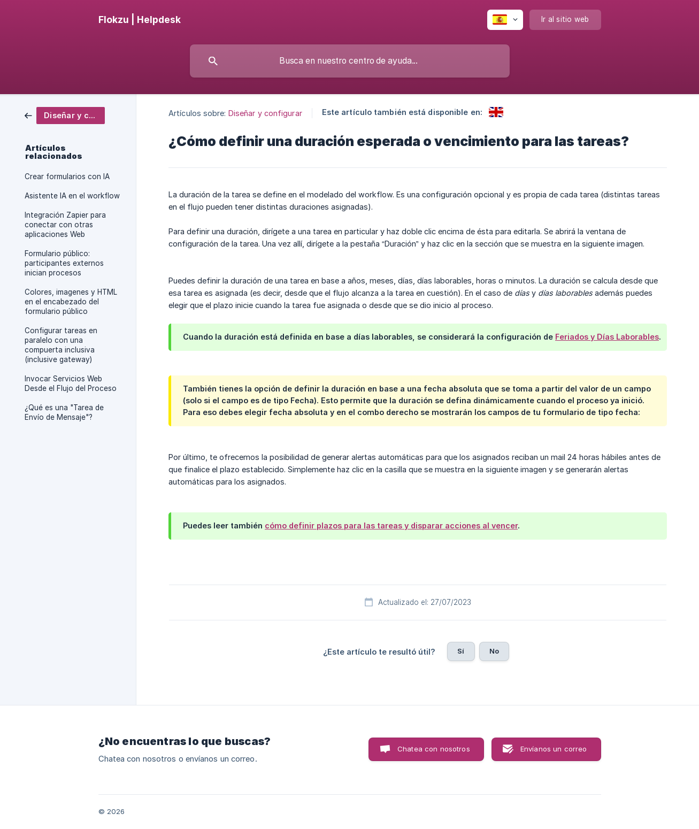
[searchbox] (350, 61)
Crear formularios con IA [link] (67, 176)
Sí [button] (460, 651)
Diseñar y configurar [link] (265, 113)
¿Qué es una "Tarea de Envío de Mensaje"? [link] (64, 412)
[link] (65, 115)
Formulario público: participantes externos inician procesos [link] (64, 263)
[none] (139, 20)
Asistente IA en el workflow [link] (72, 195)
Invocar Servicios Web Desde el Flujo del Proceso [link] (71, 383)
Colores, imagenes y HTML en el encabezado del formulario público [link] (71, 302)
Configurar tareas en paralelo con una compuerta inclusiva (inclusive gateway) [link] (61, 345)
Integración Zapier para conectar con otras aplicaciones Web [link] (65, 225)
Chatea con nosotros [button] (433, 748)
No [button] (494, 651)
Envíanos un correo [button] (553, 748)
